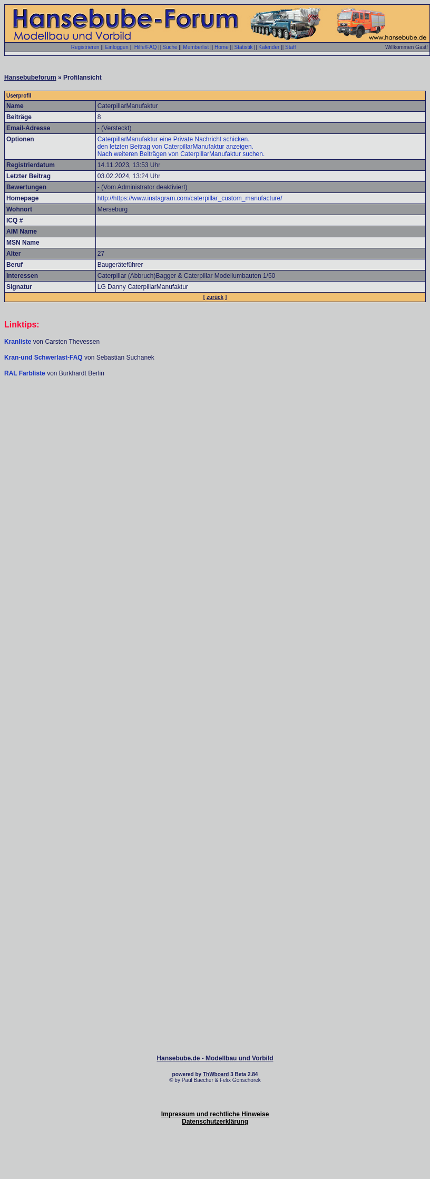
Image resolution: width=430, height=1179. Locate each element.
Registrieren (85, 47)
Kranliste (17, 341)
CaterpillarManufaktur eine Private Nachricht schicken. (173, 139)
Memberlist (196, 47)
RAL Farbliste (25, 373)
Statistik (243, 47)
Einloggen (116, 47)
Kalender (268, 47)
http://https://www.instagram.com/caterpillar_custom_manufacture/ (189, 198)
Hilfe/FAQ (145, 47)
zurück (215, 297)
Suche (169, 47)
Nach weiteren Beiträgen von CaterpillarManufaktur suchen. (181, 154)
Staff (290, 47)
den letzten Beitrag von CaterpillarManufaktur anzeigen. (175, 146)
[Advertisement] (213, 491)
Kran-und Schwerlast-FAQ (44, 357)
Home (221, 47)
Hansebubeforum (30, 77)
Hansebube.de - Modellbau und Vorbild (215, 1058)
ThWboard (216, 1074)
